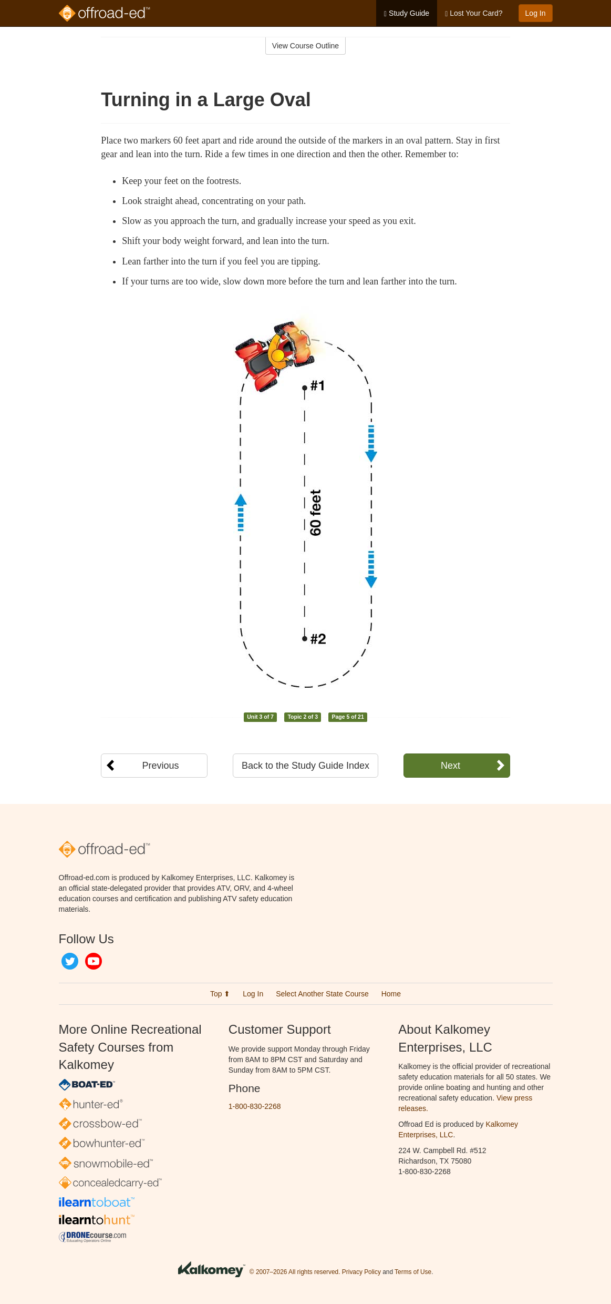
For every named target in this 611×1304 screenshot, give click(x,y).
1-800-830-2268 (255, 1106)
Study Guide (406, 13)
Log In (535, 13)
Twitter (69, 961)
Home (391, 994)
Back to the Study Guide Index (305, 765)
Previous (160, 765)
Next (450, 765)
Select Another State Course (322, 994)
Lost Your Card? (473, 13)
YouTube (93, 961)
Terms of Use (413, 1272)
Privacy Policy (361, 1272)
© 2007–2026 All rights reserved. (295, 1272)
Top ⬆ (220, 994)
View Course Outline (305, 46)
